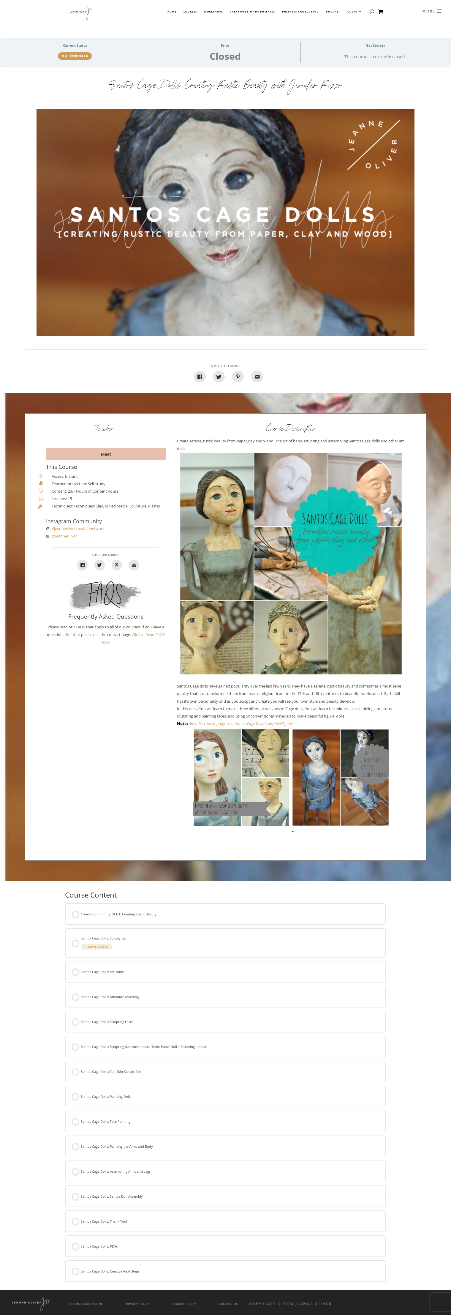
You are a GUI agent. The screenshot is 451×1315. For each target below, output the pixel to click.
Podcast (333, 11)
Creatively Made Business (252, 11)
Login (352, 11)
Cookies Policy (184, 1304)
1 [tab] (293, 832)
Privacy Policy (137, 1304)
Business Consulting (300, 11)
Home (172, 11)
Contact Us (228, 1304)
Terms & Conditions (86, 1304)
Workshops (213, 11)
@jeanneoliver (64, 536)
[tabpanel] (241, 777)
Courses (190, 11)
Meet (106, 454)
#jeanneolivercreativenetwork (78, 528)
